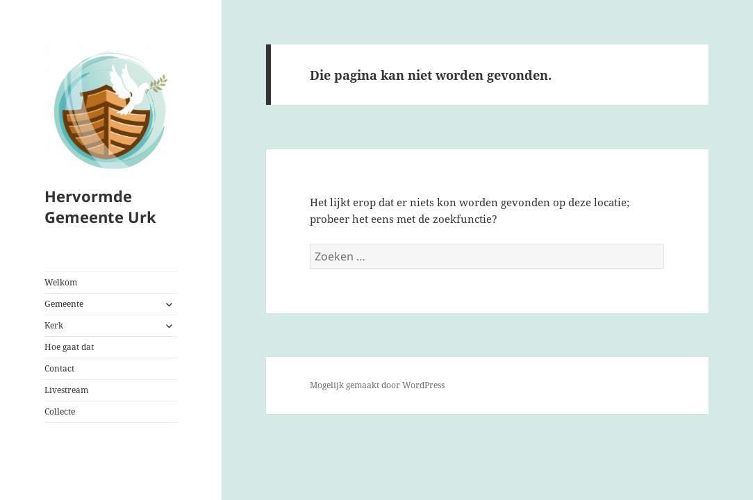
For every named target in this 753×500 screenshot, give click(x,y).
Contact (59, 368)
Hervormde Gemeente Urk (100, 206)
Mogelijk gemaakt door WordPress (377, 385)
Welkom (60, 282)
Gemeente (63, 304)
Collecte (59, 411)
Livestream (66, 390)
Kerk (53, 325)
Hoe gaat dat (69, 347)
